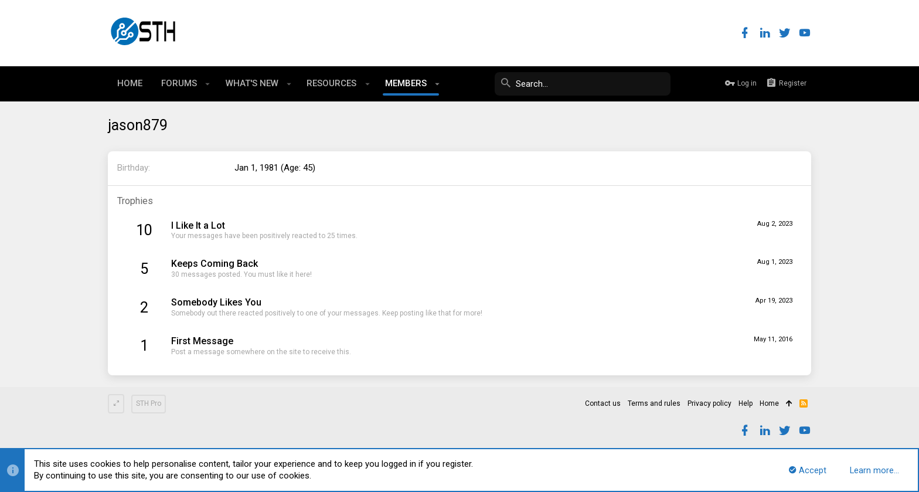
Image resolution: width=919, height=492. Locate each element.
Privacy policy (709, 403)
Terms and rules (654, 403)
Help (745, 403)
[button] (207, 84)
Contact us (603, 403)
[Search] (582, 84)
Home (769, 403)
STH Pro (148, 403)
